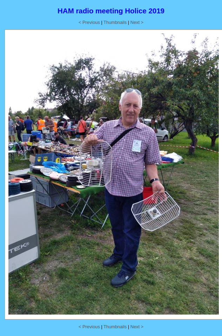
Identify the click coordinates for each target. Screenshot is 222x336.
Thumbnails (115, 22)
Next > (136, 22)
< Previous (89, 22)
